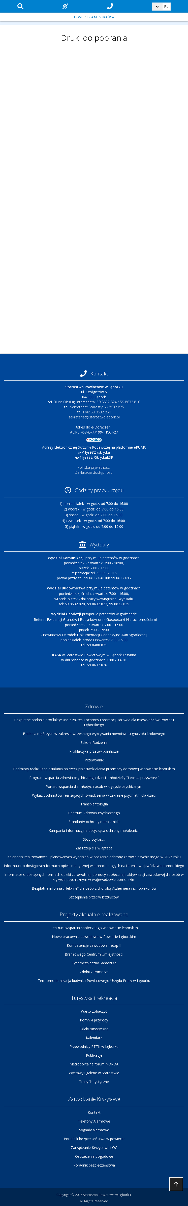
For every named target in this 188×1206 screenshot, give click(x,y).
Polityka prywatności (94, 467)
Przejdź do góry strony (176, 1184)
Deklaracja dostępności (94, 472)
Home (78, 17)
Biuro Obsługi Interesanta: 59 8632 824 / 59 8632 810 (97, 402)
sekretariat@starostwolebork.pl (94, 417)
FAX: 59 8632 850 (97, 412)
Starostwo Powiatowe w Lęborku (107, 1194)
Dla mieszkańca (100, 17)
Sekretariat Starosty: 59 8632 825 (97, 407)
